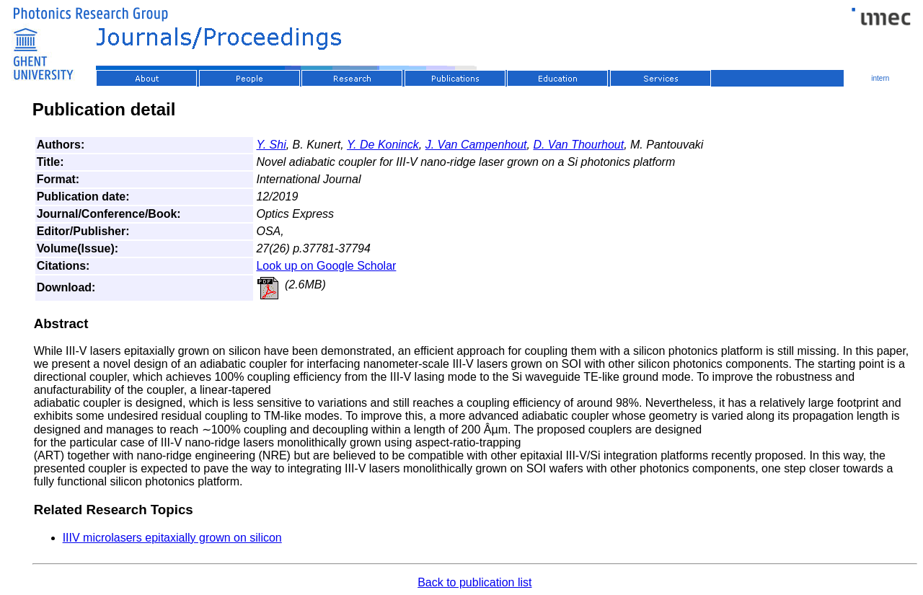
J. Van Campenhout (476, 144)
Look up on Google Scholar (326, 266)
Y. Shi (271, 144)
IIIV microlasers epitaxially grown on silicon (172, 538)
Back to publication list (474, 582)
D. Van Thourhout (578, 144)
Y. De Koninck (383, 144)
